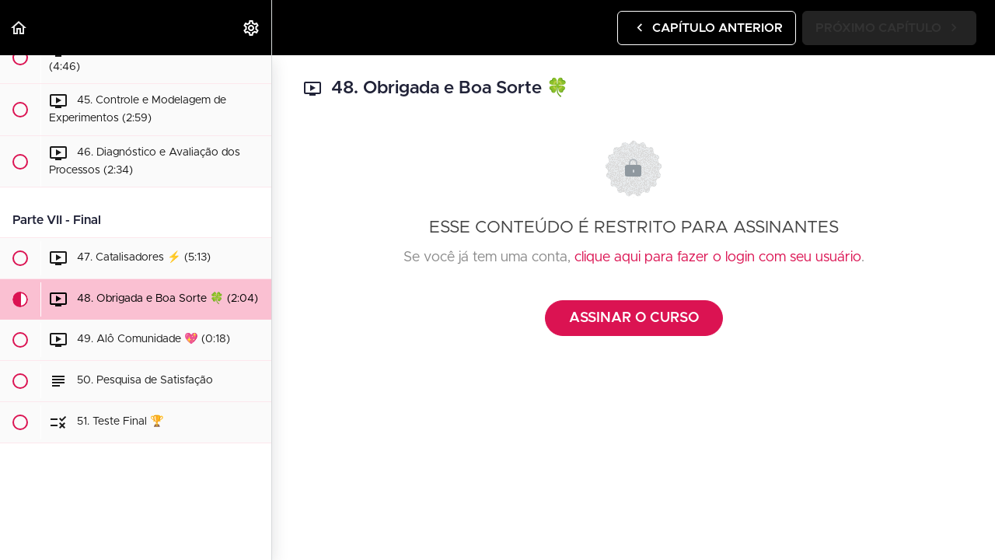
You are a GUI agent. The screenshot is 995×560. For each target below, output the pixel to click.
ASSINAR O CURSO (634, 318)
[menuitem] (251, 27)
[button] (19, 27)
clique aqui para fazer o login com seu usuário (717, 257)
